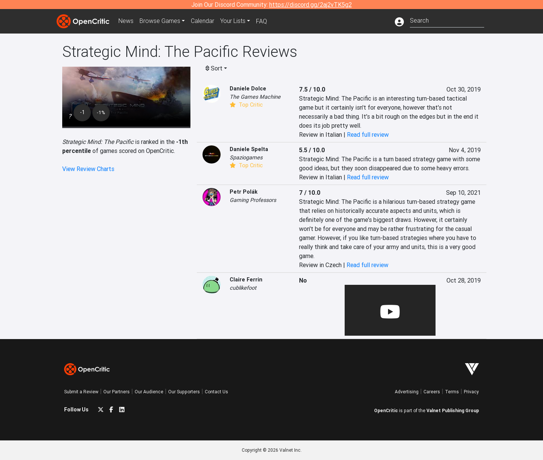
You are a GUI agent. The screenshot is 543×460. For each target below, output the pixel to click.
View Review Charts (88, 169)
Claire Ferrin (246, 279)
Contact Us (216, 391)
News (125, 21)
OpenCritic (386, 410)
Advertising (407, 391)
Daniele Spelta (249, 149)
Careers (431, 391)
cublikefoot (243, 287)
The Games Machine (255, 96)
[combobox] (447, 20)
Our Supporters (184, 391)
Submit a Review (81, 391)
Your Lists (232, 21)
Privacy (471, 391)
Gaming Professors (253, 200)
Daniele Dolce (248, 88)
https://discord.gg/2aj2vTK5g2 (310, 4)
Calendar (202, 21)
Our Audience (149, 391)
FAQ (261, 21)
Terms (452, 391)
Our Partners (116, 391)
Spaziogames (246, 157)
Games (160, 21)
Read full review (368, 134)
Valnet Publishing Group (452, 410)
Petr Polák (244, 191)
